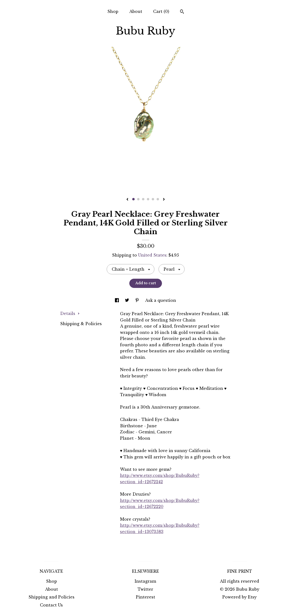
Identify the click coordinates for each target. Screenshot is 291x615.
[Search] (182, 12)
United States (152, 255)
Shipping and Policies (51, 597)
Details (70, 313)
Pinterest (145, 597)
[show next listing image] (164, 199)
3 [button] (143, 199)
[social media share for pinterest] (137, 300)
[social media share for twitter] (127, 300)
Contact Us (51, 605)
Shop (112, 11)
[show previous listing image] (127, 199)
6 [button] (158, 199)
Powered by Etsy (239, 597)
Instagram (145, 581)
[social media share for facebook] (117, 300)
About (135, 11)
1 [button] (133, 199)
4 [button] (148, 199)
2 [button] (138, 199)
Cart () (161, 11)
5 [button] (153, 199)
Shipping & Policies (81, 323)
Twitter (145, 589)
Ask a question (160, 300)
